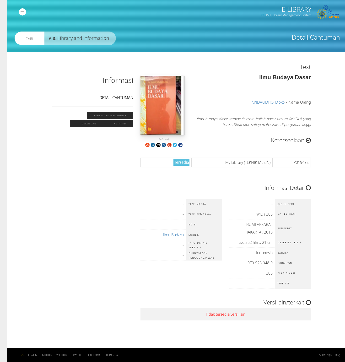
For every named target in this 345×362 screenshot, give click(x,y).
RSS (14, 355)
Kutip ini (113, 123)
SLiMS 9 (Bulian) (322, 355)
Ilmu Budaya (166, 234)
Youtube (55, 355)
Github (40, 355)
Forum (25, 355)
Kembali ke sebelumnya (103, 115)
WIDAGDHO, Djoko (261, 102)
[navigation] (15, 12)
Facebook (87, 355)
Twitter (71, 355)
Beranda (105, 355)
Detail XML (82, 123)
